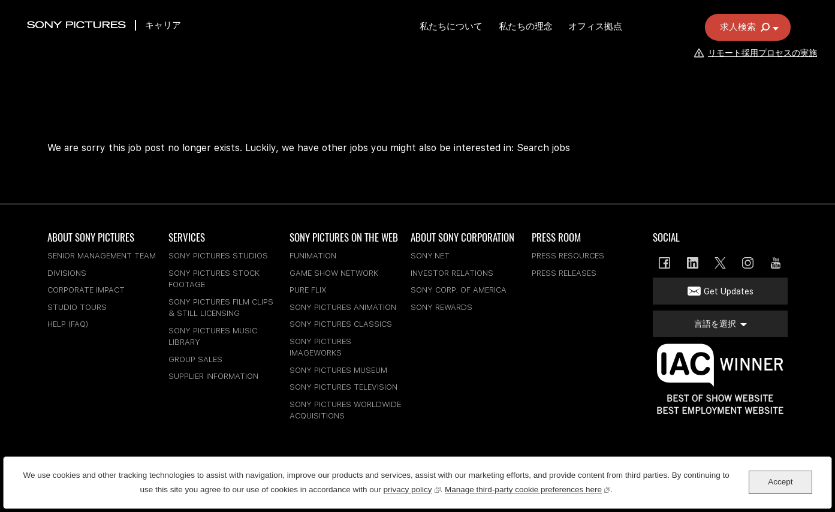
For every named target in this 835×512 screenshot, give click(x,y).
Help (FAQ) (67, 324)
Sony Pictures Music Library (212, 336)
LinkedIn (692, 263)
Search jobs (543, 147)
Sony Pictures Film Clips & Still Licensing (220, 307)
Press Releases (564, 273)
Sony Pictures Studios (218, 255)
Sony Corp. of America (459, 289)
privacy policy (412, 488)
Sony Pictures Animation (343, 307)
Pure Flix (308, 289)
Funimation (313, 255)
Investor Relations (452, 273)
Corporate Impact (86, 289)
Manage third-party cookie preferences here (527, 488)
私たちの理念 (556, 44)
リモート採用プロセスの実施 (754, 70)
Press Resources (568, 255)
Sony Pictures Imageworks (320, 347)
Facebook (664, 263)
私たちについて (479, 44)
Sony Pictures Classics (341, 324)
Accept (780, 481)
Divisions (66, 273)
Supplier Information (213, 376)
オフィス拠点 (629, 44)
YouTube (776, 263)
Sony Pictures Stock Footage (214, 279)
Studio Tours (77, 307)
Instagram (747, 263)
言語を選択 (739, 13)
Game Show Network (334, 273)
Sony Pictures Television (343, 387)
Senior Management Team (101, 255)
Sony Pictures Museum (338, 370)
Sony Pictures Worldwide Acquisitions (345, 410)
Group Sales (195, 359)
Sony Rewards (441, 307)
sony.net (430, 255)
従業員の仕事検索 (681, 13)
